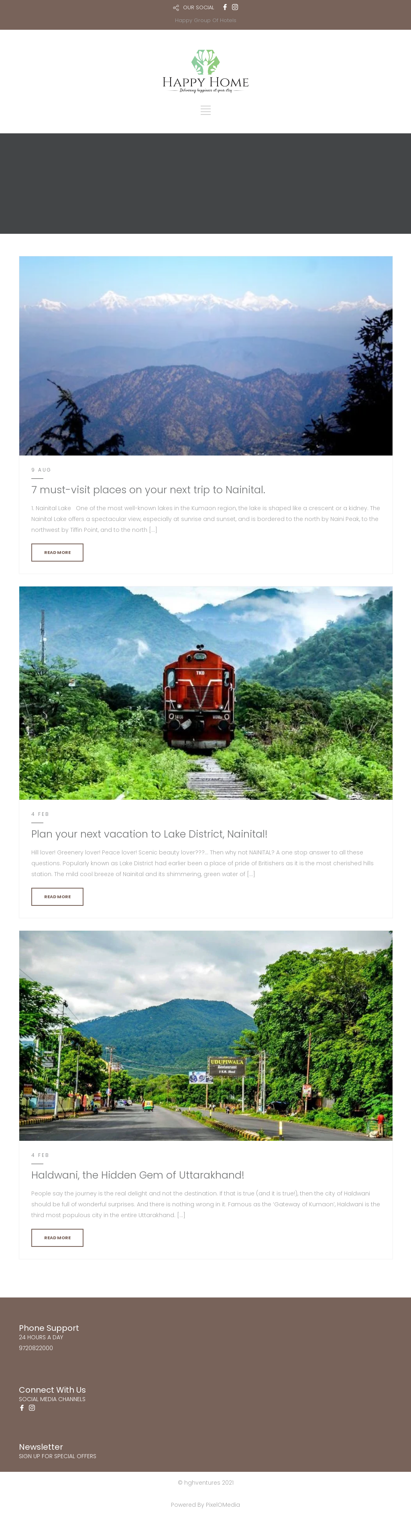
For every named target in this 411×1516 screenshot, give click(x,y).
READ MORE (57, 552)
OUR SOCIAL (198, 7)
